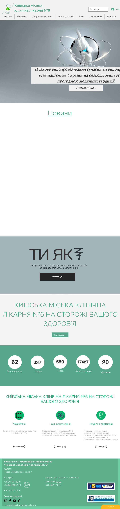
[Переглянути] (57, 277)
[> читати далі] (19, 446)
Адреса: (8, 468)
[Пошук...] (98, 9)
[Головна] (110, 507)
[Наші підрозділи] (60, 334)
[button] (22, 16)
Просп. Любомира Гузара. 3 (18, 472)
